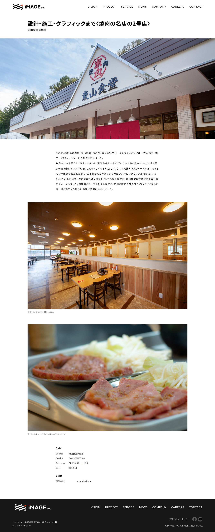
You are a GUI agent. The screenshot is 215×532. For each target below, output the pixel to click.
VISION (93, 6)
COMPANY (159, 6)
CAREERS (177, 6)
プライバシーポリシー (179, 519)
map (56, 522)
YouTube (200, 519)
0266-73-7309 (24, 525)
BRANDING (74, 463)
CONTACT (196, 6)
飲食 (86, 463)
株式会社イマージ (33, 508)
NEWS (142, 6)
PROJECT (109, 6)
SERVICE (127, 6)
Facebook (194, 519)
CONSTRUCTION (77, 458)
